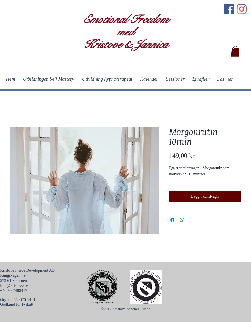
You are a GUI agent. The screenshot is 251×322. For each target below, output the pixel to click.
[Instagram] (242, 9)
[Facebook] (229, 9)
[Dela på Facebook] (172, 220)
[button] (235, 51)
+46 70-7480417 (13, 290)
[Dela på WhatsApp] (182, 220)
